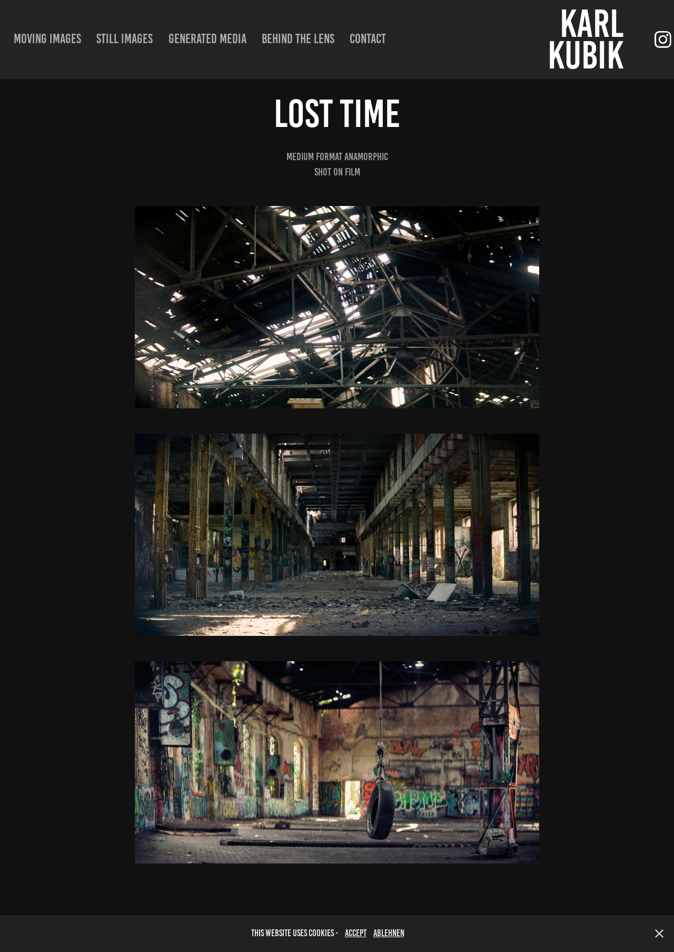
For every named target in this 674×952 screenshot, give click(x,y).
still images (124, 39)
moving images (47, 39)
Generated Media (207, 39)
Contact (368, 39)
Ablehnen (388, 933)
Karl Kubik (589, 39)
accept (355, 933)
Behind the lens (298, 39)
